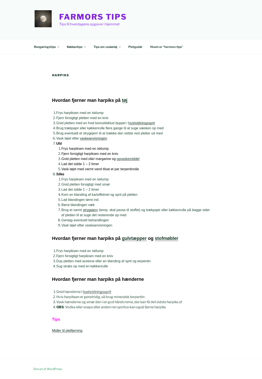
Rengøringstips (47, 47)
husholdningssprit (141, 123)
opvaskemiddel (128, 159)
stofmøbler (166, 238)
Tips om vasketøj (107, 47)
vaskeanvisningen (93, 138)
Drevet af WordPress (47, 369)
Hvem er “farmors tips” (166, 47)
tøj (124, 100)
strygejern (90, 210)
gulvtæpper (134, 238)
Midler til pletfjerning (67, 330)
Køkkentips (76, 47)
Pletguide (135, 47)
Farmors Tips (93, 17)
